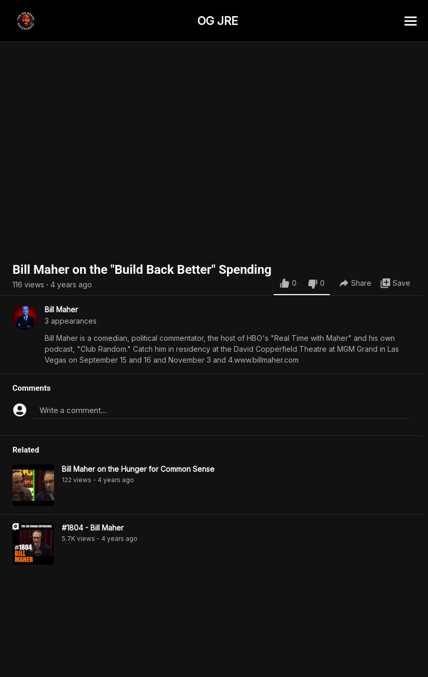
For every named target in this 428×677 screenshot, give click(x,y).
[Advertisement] (214, 653)
